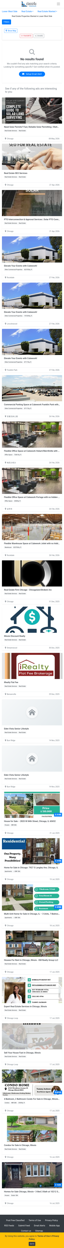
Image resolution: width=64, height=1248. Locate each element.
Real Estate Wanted (46, 11)
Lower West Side (9, 11)
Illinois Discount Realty (14, 636)
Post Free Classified (15, 1220)
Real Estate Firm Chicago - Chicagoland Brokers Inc (28, 590)
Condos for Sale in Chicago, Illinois (20, 1145)
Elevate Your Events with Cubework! (20, 266)
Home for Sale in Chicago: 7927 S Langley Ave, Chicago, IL (31, 867)
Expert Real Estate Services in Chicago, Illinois (25, 1006)
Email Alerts (39, 1225)
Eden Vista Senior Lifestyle (16, 728)
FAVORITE (26, 36)
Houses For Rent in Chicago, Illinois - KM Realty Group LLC (31, 960)
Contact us (26, 1231)
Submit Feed (24, 1225)
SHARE (39, 36)
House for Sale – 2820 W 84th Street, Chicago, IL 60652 (30, 821)
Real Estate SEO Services (15, 173)
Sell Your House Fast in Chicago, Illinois (22, 1052)
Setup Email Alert (32, 74)
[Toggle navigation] (58, 3)
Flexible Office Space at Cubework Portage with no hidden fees (33, 497)
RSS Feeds (9, 1225)
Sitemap (39, 1231)
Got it (32, 1244)
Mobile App (54, 1225)
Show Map (10, 31)
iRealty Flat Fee (11, 682)
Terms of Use (35, 1220)
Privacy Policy (51, 1220)
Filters (6, 22)
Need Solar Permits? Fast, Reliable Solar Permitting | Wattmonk (33, 127)
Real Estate (26, 11)
